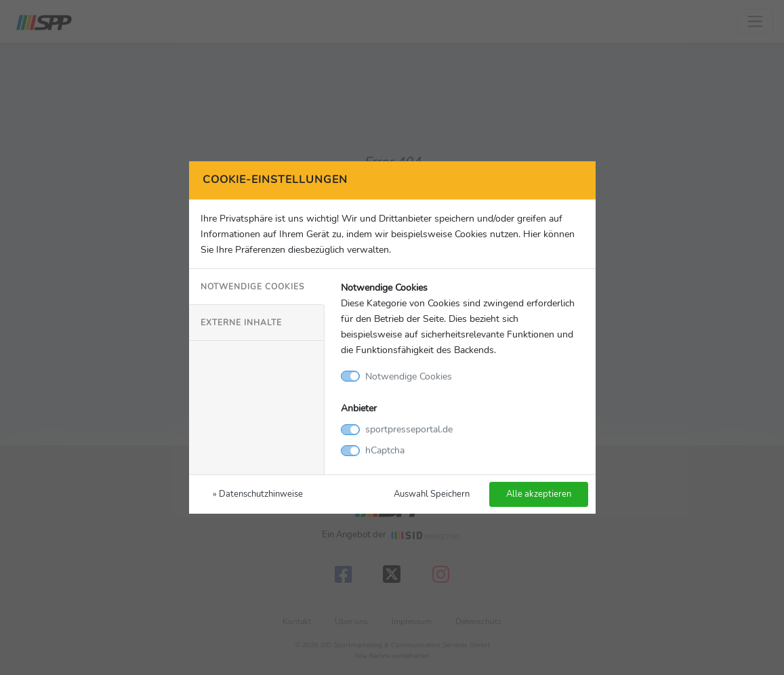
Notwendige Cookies (252, 286)
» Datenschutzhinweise (258, 493)
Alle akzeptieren (538, 493)
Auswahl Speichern (432, 493)
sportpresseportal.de (409, 429)
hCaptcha (385, 450)
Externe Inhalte (241, 322)
